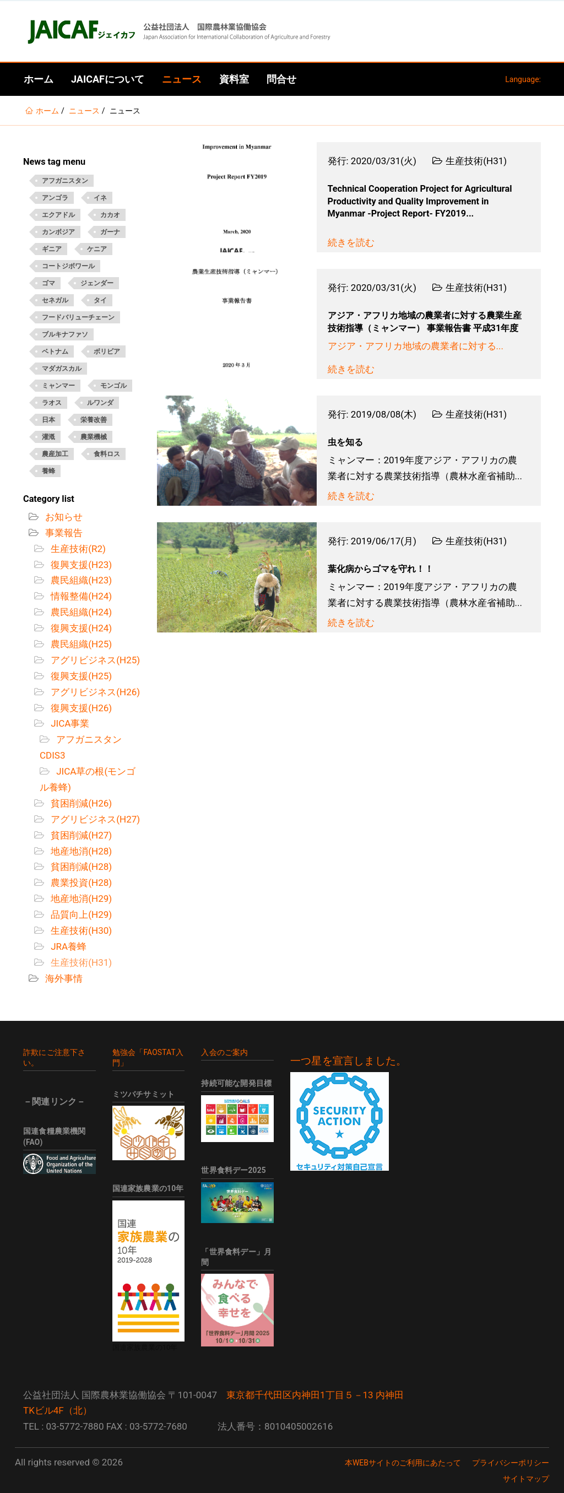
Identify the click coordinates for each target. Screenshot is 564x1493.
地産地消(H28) (80, 851)
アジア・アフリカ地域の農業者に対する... (415, 345)
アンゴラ (55, 198)
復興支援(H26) (80, 707)
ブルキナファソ (65, 334)
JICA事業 (68, 723)
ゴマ (48, 283)
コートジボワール (68, 266)
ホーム (38, 79)
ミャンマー (58, 386)
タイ (100, 300)
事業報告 (63, 532)
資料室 (234, 79)
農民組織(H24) (80, 612)
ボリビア (107, 351)
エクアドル (58, 215)
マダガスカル (62, 368)
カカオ (110, 215)
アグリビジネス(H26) (94, 691)
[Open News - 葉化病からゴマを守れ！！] (237, 577)
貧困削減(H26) (80, 803)
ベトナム (55, 351)
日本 (48, 420)
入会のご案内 (224, 1052)
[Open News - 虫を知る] (237, 451)
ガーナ (110, 232)
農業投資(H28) (80, 882)
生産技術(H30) (80, 930)
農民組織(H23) (80, 580)
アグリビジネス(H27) (94, 819)
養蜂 (48, 471)
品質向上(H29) (80, 914)
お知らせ (63, 516)
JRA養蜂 (67, 946)
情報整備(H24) (80, 596)
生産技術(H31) (80, 962)
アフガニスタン (65, 181)
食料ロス (107, 454)
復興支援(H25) (80, 675)
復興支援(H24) (80, 628)
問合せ (281, 79)
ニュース (182, 79)
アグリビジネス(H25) (94, 660)
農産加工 (55, 454)
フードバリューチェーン (78, 317)
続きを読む (351, 242)
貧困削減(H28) (80, 866)
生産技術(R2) (77, 548)
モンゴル (113, 386)
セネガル (55, 300)
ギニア (52, 249)
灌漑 (48, 437)
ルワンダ (100, 403)
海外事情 (63, 978)
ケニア (97, 249)
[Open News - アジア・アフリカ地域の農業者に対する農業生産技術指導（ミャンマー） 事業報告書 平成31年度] (237, 324)
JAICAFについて (107, 79)
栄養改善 (93, 420)
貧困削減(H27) (80, 835)
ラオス (52, 403)
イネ (100, 198)
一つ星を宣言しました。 (348, 1061)
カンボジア (58, 232)
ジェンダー (96, 283)
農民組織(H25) (80, 644)
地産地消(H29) (80, 898)
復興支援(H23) (80, 564)
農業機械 (93, 437)
